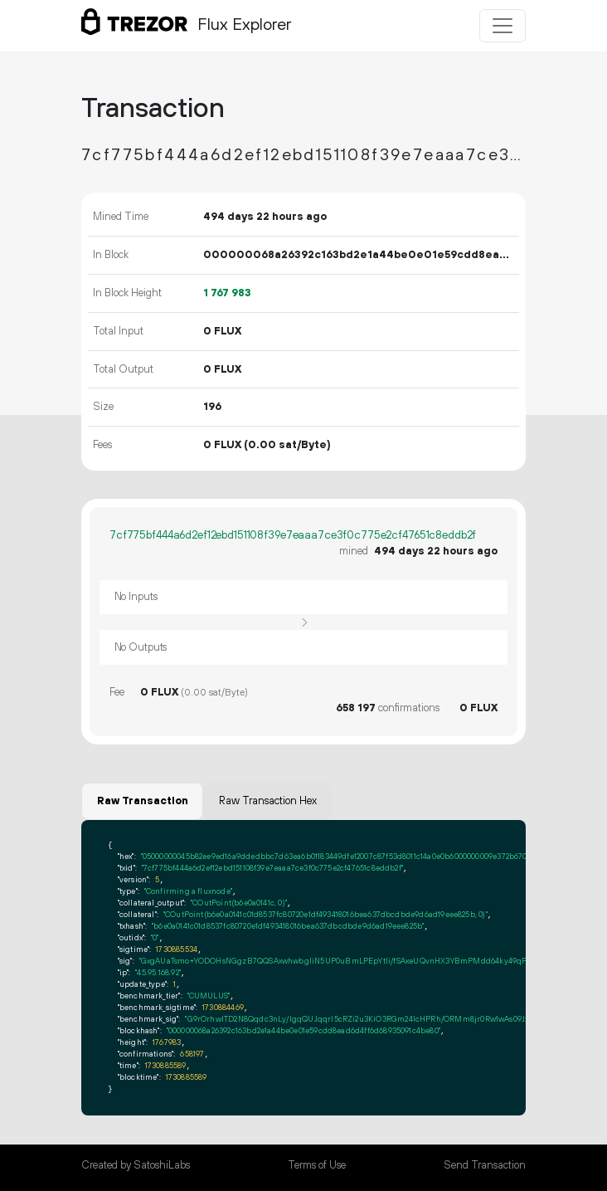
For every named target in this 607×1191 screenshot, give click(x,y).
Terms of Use (317, 1165)
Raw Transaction (142, 801)
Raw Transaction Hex (268, 801)
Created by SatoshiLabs (135, 1165)
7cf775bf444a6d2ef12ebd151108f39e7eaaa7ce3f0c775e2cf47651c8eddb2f (292, 535)
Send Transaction (485, 1165)
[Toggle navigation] (502, 25)
